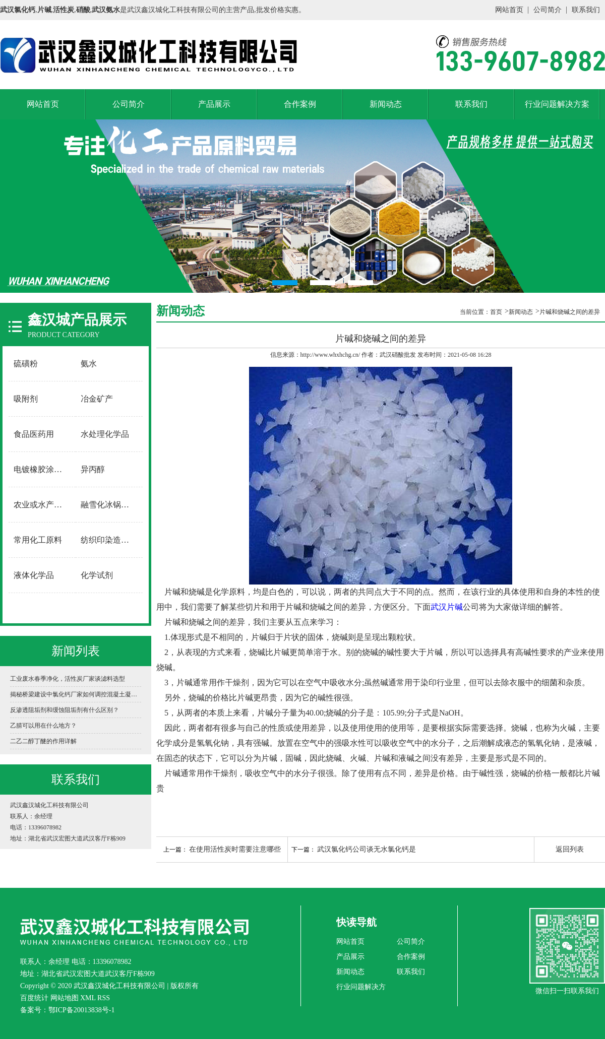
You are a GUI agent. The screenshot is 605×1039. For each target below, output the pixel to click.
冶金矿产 (97, 399)
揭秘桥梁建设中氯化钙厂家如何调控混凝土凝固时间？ (75, 694)
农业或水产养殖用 (42, 504)
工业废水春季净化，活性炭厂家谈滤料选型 (67, 678)
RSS (103, 998)
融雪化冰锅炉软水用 (109, 504)
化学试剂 (97, 575)
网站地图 (64, 998)
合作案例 (300, 104)
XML (88, 998)
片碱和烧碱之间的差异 (569, 311)
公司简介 (547, 10)
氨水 (89, 363)
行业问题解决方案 (557, 104)
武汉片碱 (447, 607)
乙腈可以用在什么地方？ (43, 725)
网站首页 (509, 10)
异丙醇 (93, 469)
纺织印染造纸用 (109, 540)
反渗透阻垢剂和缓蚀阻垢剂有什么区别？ (64, 709)
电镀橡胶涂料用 (42, 469)
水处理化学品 (105, 434)
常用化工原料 (38, 540)
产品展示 (214, 104)
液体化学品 (34, 575)
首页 (496, 311)
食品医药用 (34, 434)
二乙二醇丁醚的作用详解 (43, 741)
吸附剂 (26, 399)
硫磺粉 (26, 363)
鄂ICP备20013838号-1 (81, 1010)
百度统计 (34, 998)
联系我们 (586, 10)
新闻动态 (386, 104)
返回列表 (570, 849)
